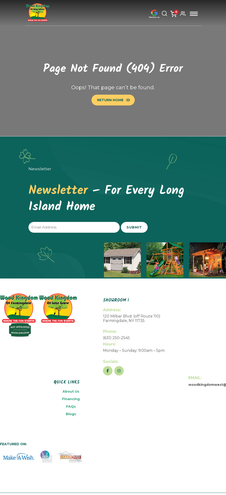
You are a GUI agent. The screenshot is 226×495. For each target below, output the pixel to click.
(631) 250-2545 (116, 338)
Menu (194, 14)
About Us (71, 391)
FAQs (71, 406)
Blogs (71, 414)
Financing (71, 399)
